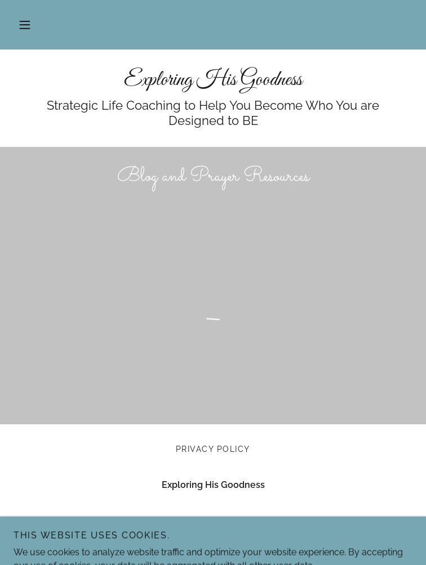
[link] (213, 80)
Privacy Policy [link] (213, 449)
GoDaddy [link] (206, 540)
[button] (25, 25)
